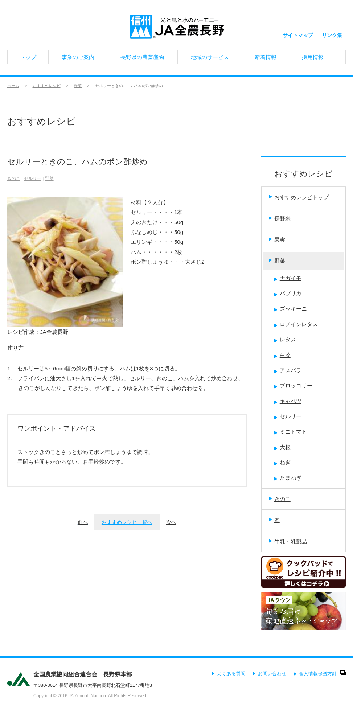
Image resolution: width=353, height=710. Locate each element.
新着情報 (265, 59)
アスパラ (287, 370)
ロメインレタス (296, 324)
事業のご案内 (78, 59)
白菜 (282, 355)
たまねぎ (287, 478)
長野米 (280, 219)
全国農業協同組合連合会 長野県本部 (82, 674)
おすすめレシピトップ (299, 197)
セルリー (32, 178)
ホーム (13, 85)
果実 (277, 240)
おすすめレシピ (47, 85)
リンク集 (332, 28)
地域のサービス (210, 59)
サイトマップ (298, 27)
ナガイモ (287, 278)
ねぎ (282, 462)
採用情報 (317, 59)
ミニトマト (290, 431)
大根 (282, 447)
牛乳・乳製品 (288, 541)
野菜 (78, 85)
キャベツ (287, 401)
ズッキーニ (290, 308)
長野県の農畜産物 (142, 59)
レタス (285, 339)
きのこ (13, 178)
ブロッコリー (293, 385)
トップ (28, 59)
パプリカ (287, 293)
